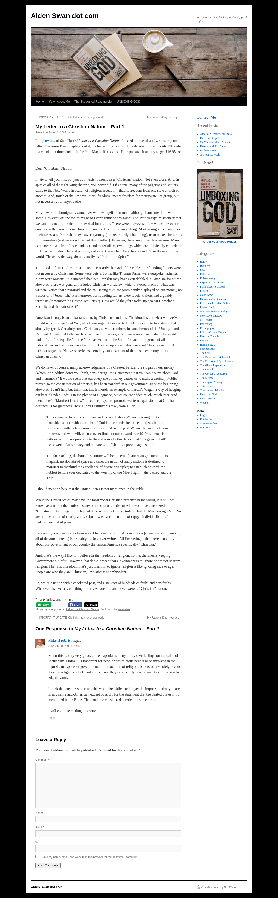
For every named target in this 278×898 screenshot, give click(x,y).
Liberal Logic (207, 307)
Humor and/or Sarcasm (213, 299)
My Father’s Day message (165, 117)
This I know (207, 386)
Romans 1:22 (207, 344)
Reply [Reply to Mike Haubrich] (51, 717)
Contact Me (206, 117)
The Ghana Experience (213, 365)
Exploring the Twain (211, 282)
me (73, 132)
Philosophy (206, 324)
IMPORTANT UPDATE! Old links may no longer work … (71, 117)
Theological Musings (212, 382)
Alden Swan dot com (65, 15)
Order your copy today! (219, 241)
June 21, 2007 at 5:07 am (64, 646)
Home (40, 101)
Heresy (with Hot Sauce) (214, 146)
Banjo (203, 261)
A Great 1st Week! (210, 154)
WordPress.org (208, 427)
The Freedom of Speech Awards (218, 361)
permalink (124, 609)
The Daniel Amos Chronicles (216, 357)
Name (40, 812)
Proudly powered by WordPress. (219, 887)
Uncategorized (208, 398)
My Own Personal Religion (215, 311)
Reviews (205, 340)
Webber (204, 402)
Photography (207, 328)
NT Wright (206, 319)
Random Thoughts (210, 336)
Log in (204, 415)
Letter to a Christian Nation (82, 609)
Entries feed (207, 419)
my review (47, 141)
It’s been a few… (209, 150)
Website (40, 842)
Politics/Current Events (213, 332)
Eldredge (205, 274)
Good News (206, 294)
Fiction (204, 290)
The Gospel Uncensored (213, 373)
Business (205, 265)
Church (204, 270)
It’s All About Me (59, 101)
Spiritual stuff (207, 348)
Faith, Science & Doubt (213, 286)
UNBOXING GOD (128, 101)
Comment (42, 759)
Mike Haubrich (60, 640)
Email (39, 827)
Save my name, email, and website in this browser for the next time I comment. (90, 857)
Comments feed (209, 423)
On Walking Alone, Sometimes (217, 142)
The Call (205, 353)
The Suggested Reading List (93, 101)
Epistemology (208, 278)
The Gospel (206, 369)
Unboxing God (208, 394)
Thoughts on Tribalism (212, 390)
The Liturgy (206, 377)
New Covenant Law (211, 315)
